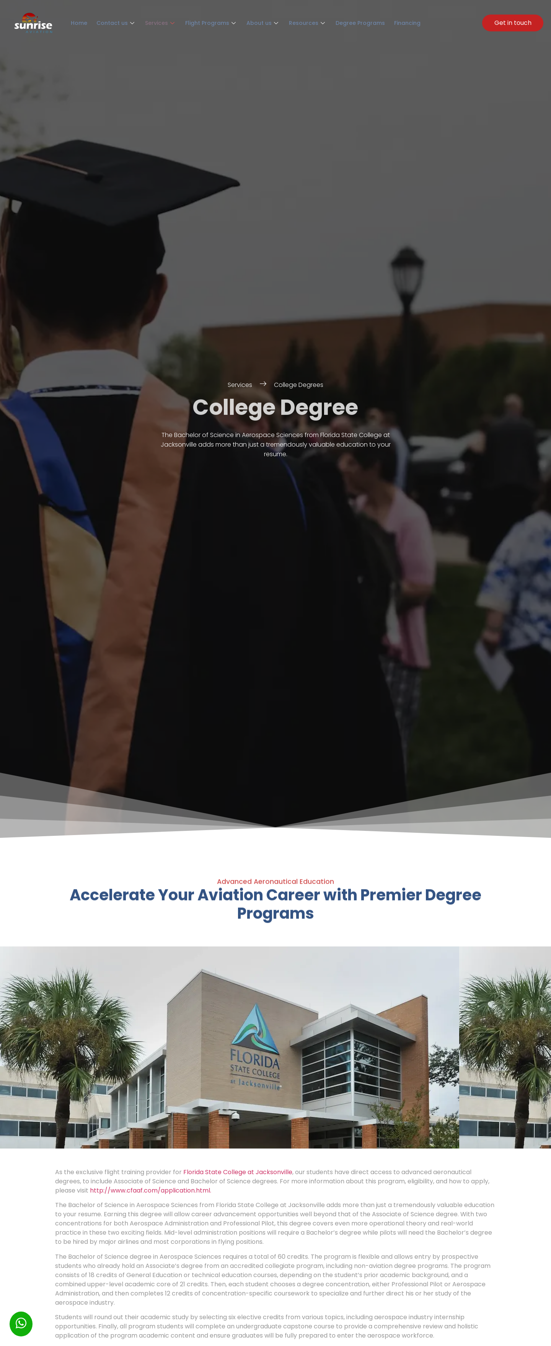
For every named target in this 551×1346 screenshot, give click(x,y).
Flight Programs (199, 23)
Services (152, 23)
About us (247, 23)
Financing (381, 23)
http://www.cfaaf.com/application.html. (150, 1192)
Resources (289, 23)
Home (77, 23)
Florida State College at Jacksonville (237, 1174)
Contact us (111, 23)
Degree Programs (337, 23)
